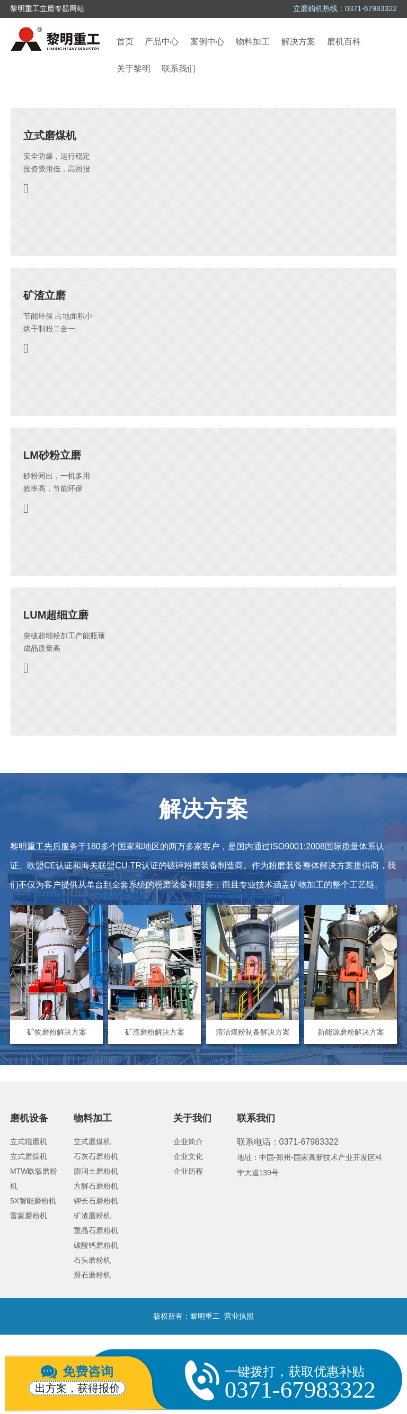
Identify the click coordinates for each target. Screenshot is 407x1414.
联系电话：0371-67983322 (288, 1141)
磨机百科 (344, 41)
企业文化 (188, 1156)
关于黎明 (134, 68)
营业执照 (239, 1316)
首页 (125, 41)
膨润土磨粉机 (96, 1171)
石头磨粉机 (92, 1260)
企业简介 (188, 1141)
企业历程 (188, 1171)
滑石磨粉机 (92, 1275)
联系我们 (179, 68)
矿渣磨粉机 (92, 1215)
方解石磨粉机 (96, 1186)
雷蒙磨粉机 (28, 1215)
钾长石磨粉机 (96, 1201)
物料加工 (253, 41)
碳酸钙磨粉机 (96, 1245)
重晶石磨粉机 (96, 1230)
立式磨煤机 (28, 1156)
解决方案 (298, 41)
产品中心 (162, 41)
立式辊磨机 (28, 1141)
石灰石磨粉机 (96, 1156)
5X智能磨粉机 (33, 1201)
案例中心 (207, 41)
